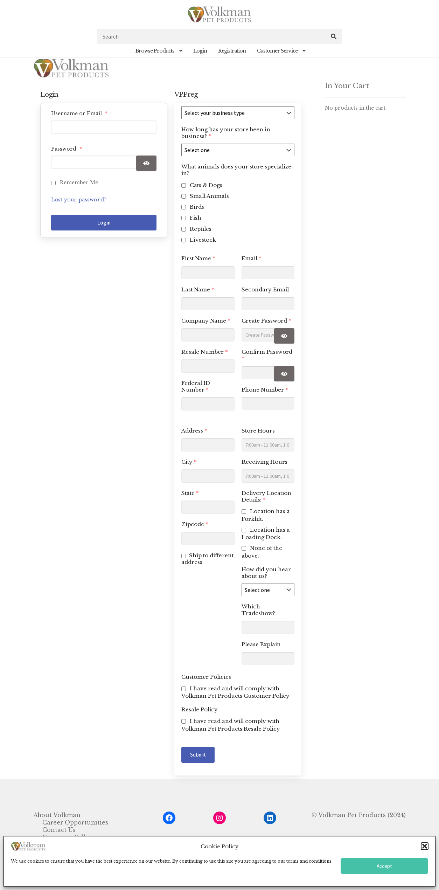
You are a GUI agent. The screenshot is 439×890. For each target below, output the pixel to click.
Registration (232, 51)
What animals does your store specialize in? (236, 170)
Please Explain (261, 644)
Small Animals (209, 196)
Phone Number (265, 389)
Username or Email (79, 113)
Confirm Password (267, 355)
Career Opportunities (75, 822)
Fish (195, 217)
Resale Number (204, 352)
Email (252, 258)
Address (194, 430)
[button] (424, 846)
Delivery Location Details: (266, 496)
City (189, 461)
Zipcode (194, 524)
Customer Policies (206, 677)
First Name (198, 258)
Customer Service (277, 51)
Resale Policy (199, 709)
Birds (197, 206)
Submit (198, 754)
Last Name (197, 289)
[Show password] (146, 163)
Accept (384, 866)
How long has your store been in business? (225, 132)
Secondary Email (265, 289)
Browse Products (154, 51)
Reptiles (200, 229)
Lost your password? (78, 199)
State (190, 493)
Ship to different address (207, 558)
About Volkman (57, 815)
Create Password (266, 320)
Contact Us (58, 829)
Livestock (203, 239)
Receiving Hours (264, 461)
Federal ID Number (195, 386)
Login (200, 51)
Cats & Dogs (206, 185)
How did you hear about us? (266, 572)
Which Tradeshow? (258, 609)
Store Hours (258, 430)
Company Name (205, 320)
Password (66, 149)
